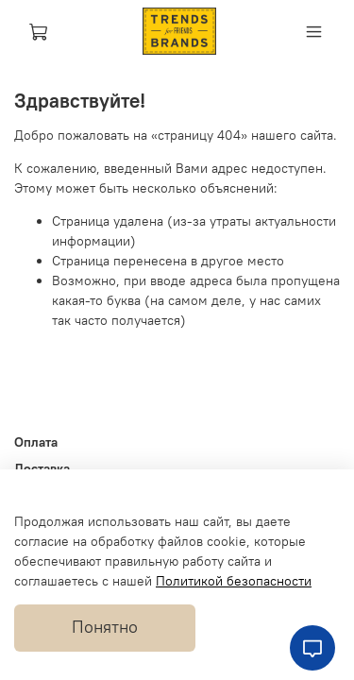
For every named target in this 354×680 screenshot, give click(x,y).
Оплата (36, 442)
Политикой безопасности (234, 580)
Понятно (105, 627)
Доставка (42, 468)
